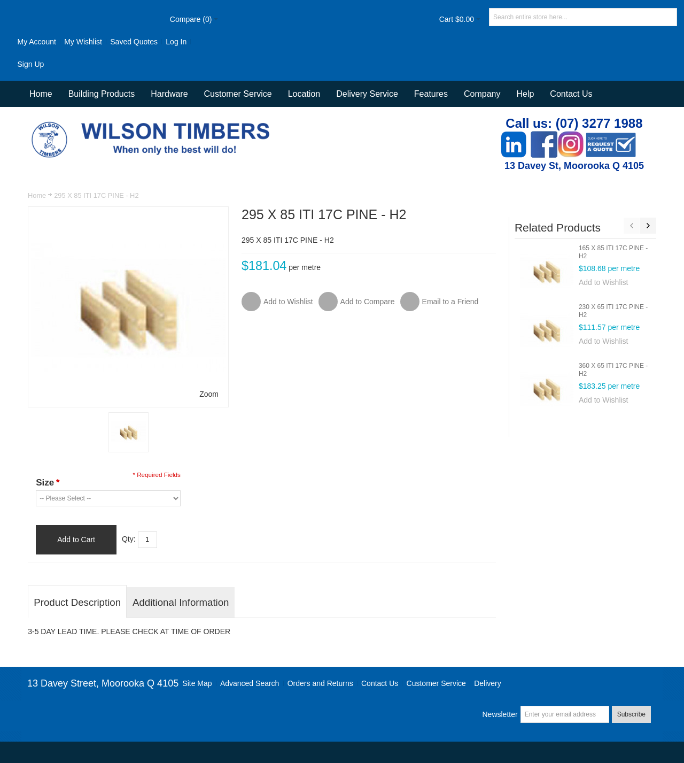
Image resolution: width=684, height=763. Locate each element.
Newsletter (499, 714)
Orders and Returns (320, 683)
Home (37, 195)
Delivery (487, 683)
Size (47, 482)
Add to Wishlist (603, 282)
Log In (176, 41)
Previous (632, 226)
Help (525, 93)
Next (648, 226)
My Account (36, 41)
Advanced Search (249, 683)
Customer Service (436, 683)
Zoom (209, 394)
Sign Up (30, 64)
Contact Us (571, 93)
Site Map (197, 683)
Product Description (77, 602)
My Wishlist (83, 41)
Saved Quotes (134, 41)
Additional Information (181, 602)
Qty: (129, 539)
